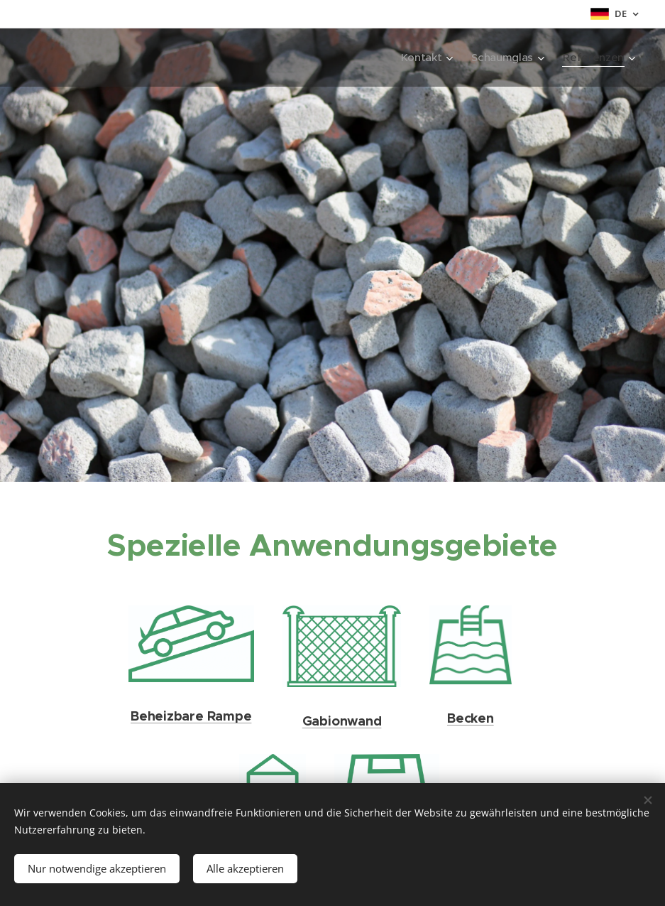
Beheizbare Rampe (191, 716)
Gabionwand (342, 720)
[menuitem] (423, 57)
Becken (470, 717)
